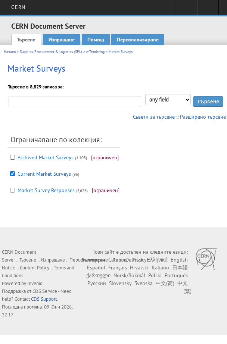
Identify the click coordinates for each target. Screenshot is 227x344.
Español (96, 267)
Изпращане (62, 39)
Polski (155, 275)
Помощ (95, 39)
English (179, 259)
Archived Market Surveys (46, 157)
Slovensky (120, 283)
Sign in (186, 9)
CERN (18, 7)
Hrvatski (139, 267)
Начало (10, 51)
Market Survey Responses (46, 190)
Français (117, 267)
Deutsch (134, 259)
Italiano (160, 267)
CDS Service (44, 291)
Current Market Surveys (44, 174)
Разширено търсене (203, 116)
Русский (96, 283)
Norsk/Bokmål (129, 275)
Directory (207, 9)
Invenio (35, 283)
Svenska (143, 283)
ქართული (98, 275)
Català (115, 259)
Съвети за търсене (154, 116)
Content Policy (34, 268)
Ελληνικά (157, 259)
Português (176, 275)
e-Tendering (95, 51)
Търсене (26, 39)
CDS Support (44, 299)
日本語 (180, 267)
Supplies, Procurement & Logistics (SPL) (51, 51)
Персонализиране (138, 39)
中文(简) (165, 283)
